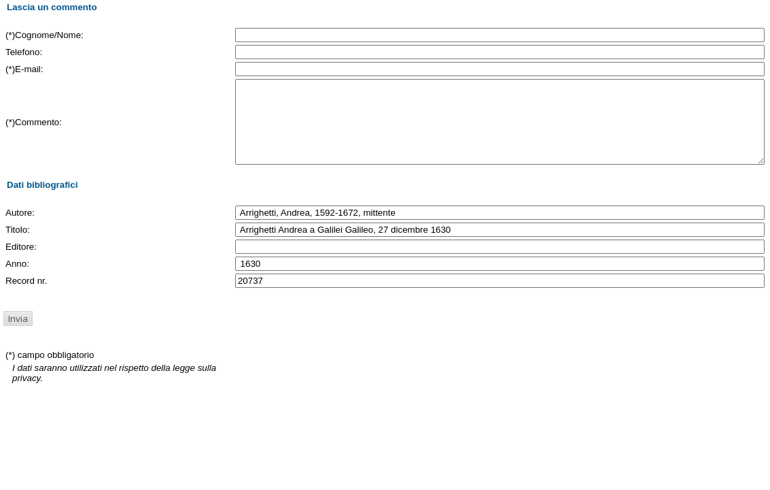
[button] (18, 334)
